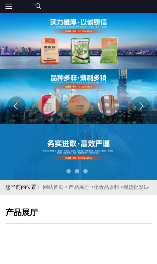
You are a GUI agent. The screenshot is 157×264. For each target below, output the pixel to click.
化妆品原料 (106, 187)
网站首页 (53, 187)
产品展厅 (79, 187)
